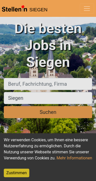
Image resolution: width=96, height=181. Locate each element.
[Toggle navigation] (87, 9)
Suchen (48, 112)
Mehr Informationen (74, 158)
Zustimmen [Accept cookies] (16, 172)
